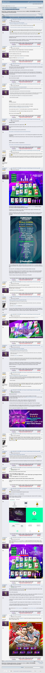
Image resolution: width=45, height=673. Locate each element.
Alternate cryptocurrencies (11, 11)
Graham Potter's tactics (32, 608)
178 (36, 14)
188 (14, 15)
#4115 (42, 452)
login (11, 5)
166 (20, 14)
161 (13, 14)
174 (30, 14)
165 (18, 14)
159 (10, 14)
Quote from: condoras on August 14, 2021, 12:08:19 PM (17, 454)
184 (9, 15)
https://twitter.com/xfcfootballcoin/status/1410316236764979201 (20, 131)
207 (36, 661)
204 (35, 15)
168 (22, 14)
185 (10, 15)
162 (14, 14)
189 (15, 15)
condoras (4, 150)
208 (37, 661)
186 (11, 15)
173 (29, 14)
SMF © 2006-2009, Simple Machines (26, 671)
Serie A (24, 540)
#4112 (42, 373)
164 (17, 14)
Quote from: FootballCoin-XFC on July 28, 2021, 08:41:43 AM (18, 349)
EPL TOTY (36, 317)
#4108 (42, 282)
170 (25, 14)
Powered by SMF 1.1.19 (17, 671)
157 (7, 14)
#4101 (42, 20)
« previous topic (40, 13)
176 (33, 14)
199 (29, 15)
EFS (14, 392)
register (14, 5)
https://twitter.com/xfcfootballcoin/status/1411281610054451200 (20, 144)
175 (32, 14)
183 (7, 15)
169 (23, 14)
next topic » (41, 14)
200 (30, 15)
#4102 (42, 47)
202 (33, 15)
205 (33, 661)
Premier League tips (19, 608)
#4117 (42, 489)
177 (34, 14)
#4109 (42, 297)
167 (21, 14)
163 (16, 14)
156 (6, 14)
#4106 (42, 151)
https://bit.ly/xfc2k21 (20, 57)
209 (38, 661)
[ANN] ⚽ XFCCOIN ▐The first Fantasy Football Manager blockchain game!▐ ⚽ (18, 663)
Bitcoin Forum (4, 11)
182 (6, 15)
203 (34, 15)
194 (22, 15)
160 (11, 14)
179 (2, 15)
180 (3, 15)
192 (19, 15)
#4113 (42, 391)
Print (41, 15)
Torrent (15, 7)
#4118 (42, 538)
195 (23, 15)
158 (9, 14)
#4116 (42, 468)
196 (25, 15)
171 (26, 14)
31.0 (13, 7)
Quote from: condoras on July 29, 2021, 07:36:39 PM (16, 348)
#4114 (42, 434)
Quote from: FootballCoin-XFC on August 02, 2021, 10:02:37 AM (18, 375)
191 (18, 15)
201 (31, 15)
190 (17, 15)
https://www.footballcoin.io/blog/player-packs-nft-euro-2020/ (19, 107)
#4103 (42, 64)
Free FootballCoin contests (30, 206)
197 (26, 15)
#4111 (42, 346)
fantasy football (16, 290)
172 (27, 14)
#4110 (42, 315)
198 (27, 15)
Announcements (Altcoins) (21, 11)
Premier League (18, 540)
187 (13, 15)
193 (21, 15)
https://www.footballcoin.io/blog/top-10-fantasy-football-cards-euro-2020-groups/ (21, 27)
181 (5, 15)
